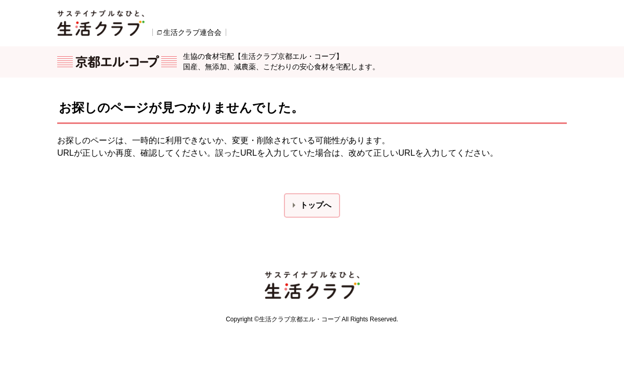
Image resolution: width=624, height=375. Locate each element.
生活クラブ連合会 (192, 32)
